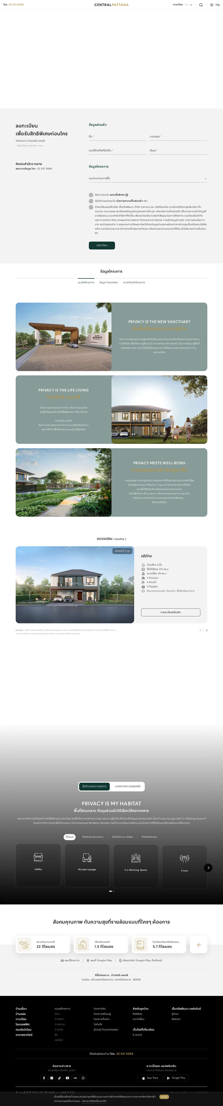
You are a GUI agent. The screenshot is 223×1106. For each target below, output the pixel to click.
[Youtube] (67, 1077)
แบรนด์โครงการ (62, 1009)
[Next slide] (208, 868)
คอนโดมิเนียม (24, 1030)
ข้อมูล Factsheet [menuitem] (109, 282)
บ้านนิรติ (59, 1030)
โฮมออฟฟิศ (22, 1024)
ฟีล (56, 1035)
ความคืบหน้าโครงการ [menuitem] (134, 282)
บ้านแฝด (21, 1014)
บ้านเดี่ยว (21, 1009)
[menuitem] (70, 837)
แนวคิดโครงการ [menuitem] (86, 282)
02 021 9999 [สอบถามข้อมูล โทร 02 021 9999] (44, 169)
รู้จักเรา (175, 1014)
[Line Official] (75, 1077)
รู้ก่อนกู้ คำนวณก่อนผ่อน (106, 1030)
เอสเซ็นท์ (59, 1040)
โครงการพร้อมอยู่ (102, 1014)
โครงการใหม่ (100, 1009)
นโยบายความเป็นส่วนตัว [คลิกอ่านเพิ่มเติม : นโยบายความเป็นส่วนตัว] (129, 201)
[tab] (110, 891)
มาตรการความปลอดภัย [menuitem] (127, 786)
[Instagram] (51, 1077)
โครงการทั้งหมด (101, 1019)
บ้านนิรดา (59, 1019)
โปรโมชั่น (98, 1024)
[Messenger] (83, 1077)
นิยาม (57, 1014)
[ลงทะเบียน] (102, 245)
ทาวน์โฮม (21, 1019)
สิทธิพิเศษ (137, 1014)
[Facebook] (44, 1077)
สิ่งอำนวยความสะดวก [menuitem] (94, 786)
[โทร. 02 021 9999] (121, 1054)
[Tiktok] (59, 1077)
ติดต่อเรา (176, 1019)
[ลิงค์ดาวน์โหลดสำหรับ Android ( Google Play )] (176, 1077)
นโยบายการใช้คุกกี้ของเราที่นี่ (94, 1101)
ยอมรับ (164, 1097)
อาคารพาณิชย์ (24, 1035)
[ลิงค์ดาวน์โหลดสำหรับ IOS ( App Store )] (150, 1077)
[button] (70, 960)
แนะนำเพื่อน (138, 1019)
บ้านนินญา (60, 1024)
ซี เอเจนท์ (137, 1035)
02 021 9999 (16, 5)
